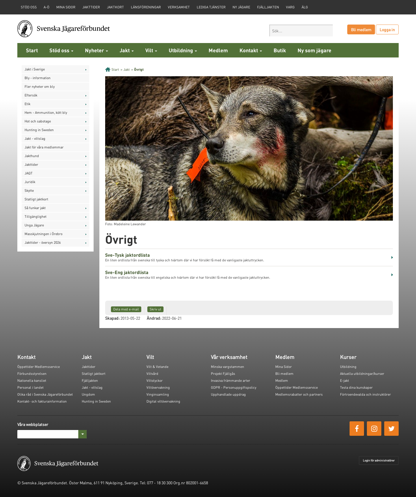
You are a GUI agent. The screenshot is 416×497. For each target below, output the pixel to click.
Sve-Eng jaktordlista (126, 272)
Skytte (29, 190)
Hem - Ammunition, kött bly (46, 112)
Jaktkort (115, 7)
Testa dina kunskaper (356, 387)
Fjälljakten (268, 7)
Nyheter (96, 50)
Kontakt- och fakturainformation (42, 401)
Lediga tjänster (211, 7)
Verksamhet (179, 7)
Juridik (30, 182)
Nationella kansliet (31, 380)
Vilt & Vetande (157, 366)
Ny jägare (241, 7)
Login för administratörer (379, 460)
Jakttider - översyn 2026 (43, 242)
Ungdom (88, 394)
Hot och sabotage (38, 121)
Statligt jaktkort (36, 199)
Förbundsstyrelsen (32, 373)
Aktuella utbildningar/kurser (362, 373)
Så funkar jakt (35, 208)
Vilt (151, 50)
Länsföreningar (146, 7)
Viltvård (152, 373)
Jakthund (32, 156)
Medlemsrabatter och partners (299, 394)
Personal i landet (30, 387)
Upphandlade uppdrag (228, 394)
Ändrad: (154, 318)
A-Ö (46, 7)
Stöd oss (61, 50)
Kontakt (250, 50)
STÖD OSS (29, 7)
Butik (280, 50)
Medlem (218, 50)
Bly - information (38, 78)
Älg (305, 7)
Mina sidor (65, 7)
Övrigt (139, 69)
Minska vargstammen (227, 366)
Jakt (127, 50)
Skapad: (112, 318)
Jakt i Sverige (35, 69)
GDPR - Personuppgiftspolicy (233, 387)
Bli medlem (361, 29)
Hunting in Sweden (39, 130)
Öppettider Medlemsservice (38, 366)
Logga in (387, 29)
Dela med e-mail (126, 309)
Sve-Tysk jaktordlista (127, 255)
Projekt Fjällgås (223, 373)
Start (32, 50)
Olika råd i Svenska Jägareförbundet (45, 394)
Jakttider (91, 7)
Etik (27, 104)
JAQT (29, 173)
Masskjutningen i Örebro (43, 234)
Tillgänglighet (36, 216)
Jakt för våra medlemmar (44, 147)
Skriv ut (155, 309)
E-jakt (344, 380)
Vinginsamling (157, 394)
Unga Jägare (34, 225)
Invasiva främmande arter (230, 380)
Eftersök (31, 95)
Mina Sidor (283, 366)
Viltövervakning (158, 387)
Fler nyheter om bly (40, 86)
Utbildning (183, 50)
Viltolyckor (154, 380)
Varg (290, 7)
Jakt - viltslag (35, 138)
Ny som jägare (314, 50)
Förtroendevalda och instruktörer (365, 394)
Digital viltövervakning (163, 401)
